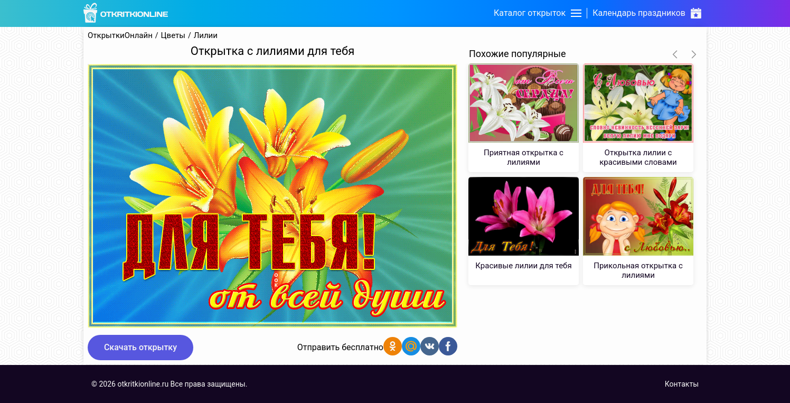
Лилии (206, 35)
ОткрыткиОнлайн (120, 35)
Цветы (173, 35)
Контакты (682, 384)
